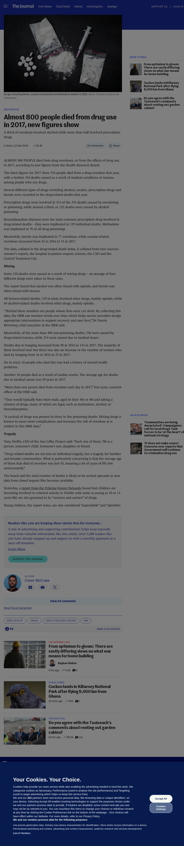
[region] (92, 804)
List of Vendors (22, 833)
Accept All (161, 798)
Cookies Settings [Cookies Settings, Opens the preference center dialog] (161, 807)
